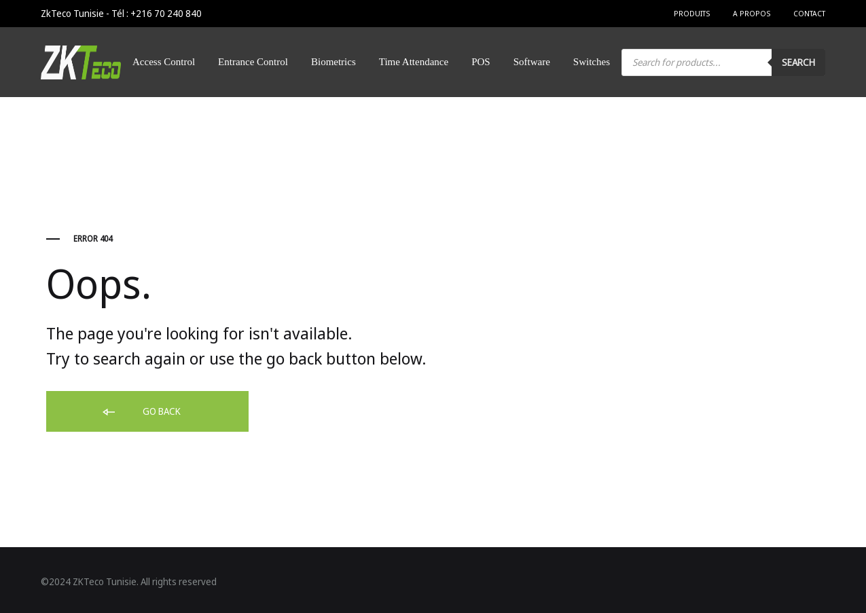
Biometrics (333, 61)
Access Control (163, 61)
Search (798, 62)
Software (531, 61)
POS (480, 61)
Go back (141, 412)
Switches (591, 61)
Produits (692, 13)
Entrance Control (253, 61)
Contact (809, 13)
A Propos (751, 13)
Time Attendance (413, 61)
